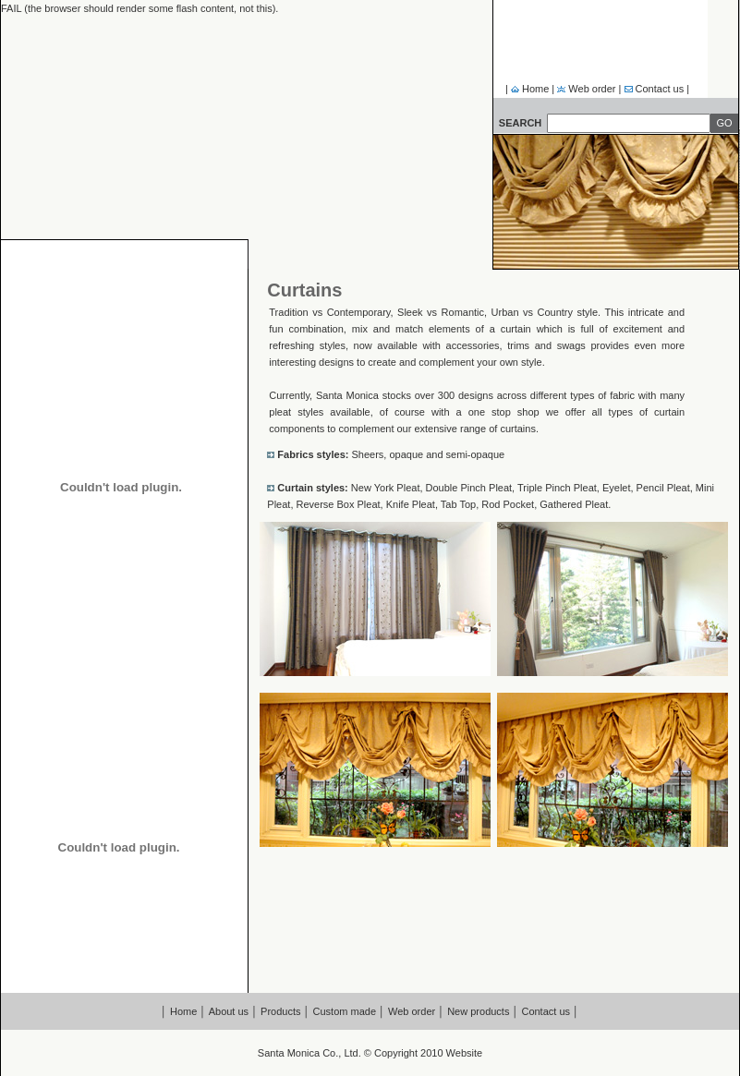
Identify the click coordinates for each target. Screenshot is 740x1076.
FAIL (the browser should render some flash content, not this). (139, 8)
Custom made (344, 1011)
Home (534, 88)
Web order (590, 88)
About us (228, 1011)
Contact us (661, 88)
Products (280, 1011)
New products (478, 1011)
